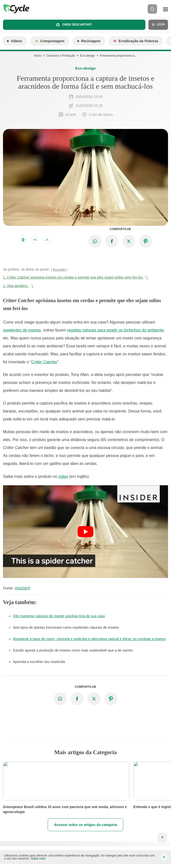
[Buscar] (152, 9)
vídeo (63, 476)
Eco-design (87, 55)
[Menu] (165, 9)
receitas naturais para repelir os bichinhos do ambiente (115, 330)
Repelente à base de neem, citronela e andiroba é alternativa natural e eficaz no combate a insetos (89, 639)
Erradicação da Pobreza (135, 41)
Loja (158, 24)
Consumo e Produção (60, 55)
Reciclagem (88, 41)
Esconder (59, 269)
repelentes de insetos (22, 330)
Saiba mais (38, 858)
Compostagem (49, 41)
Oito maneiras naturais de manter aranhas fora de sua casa (59, 616)
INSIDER (22, 588)
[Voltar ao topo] (162, 837)
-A (46, 240)
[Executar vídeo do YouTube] (85, 531)
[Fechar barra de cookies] (164, 857)
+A (35, 240)
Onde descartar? (74, 25)
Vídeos (14, 41)
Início (37, 55)
